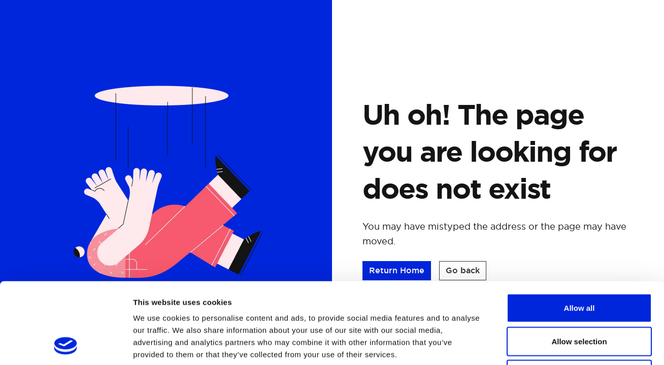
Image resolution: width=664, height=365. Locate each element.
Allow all (579, 232)
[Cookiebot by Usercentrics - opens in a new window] (65, 345)
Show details (532, 345)
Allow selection (579, 265)
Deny (579, 298)
